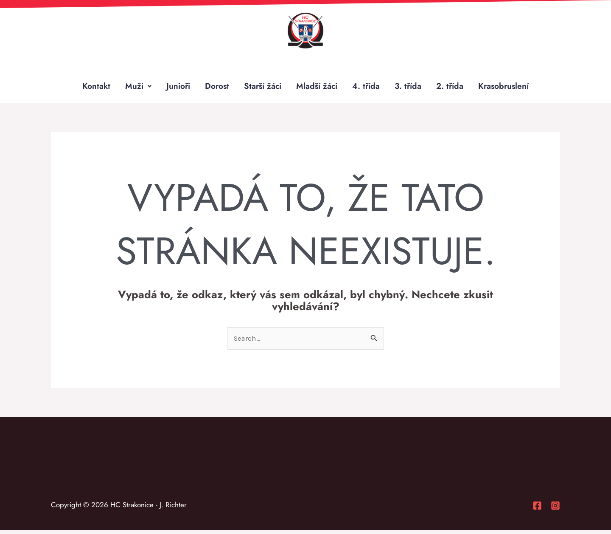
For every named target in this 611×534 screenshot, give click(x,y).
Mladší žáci (317, 88)
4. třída (367, 88)
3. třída (410, 88)
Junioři (174, 88)
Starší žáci (261, 88)
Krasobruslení (508, 88)
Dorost (214, 88)
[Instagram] (555, 509)
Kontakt (91, 88)
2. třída (453, 88)
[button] (134, 88)
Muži (134, 88)
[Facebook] (537, 509)
